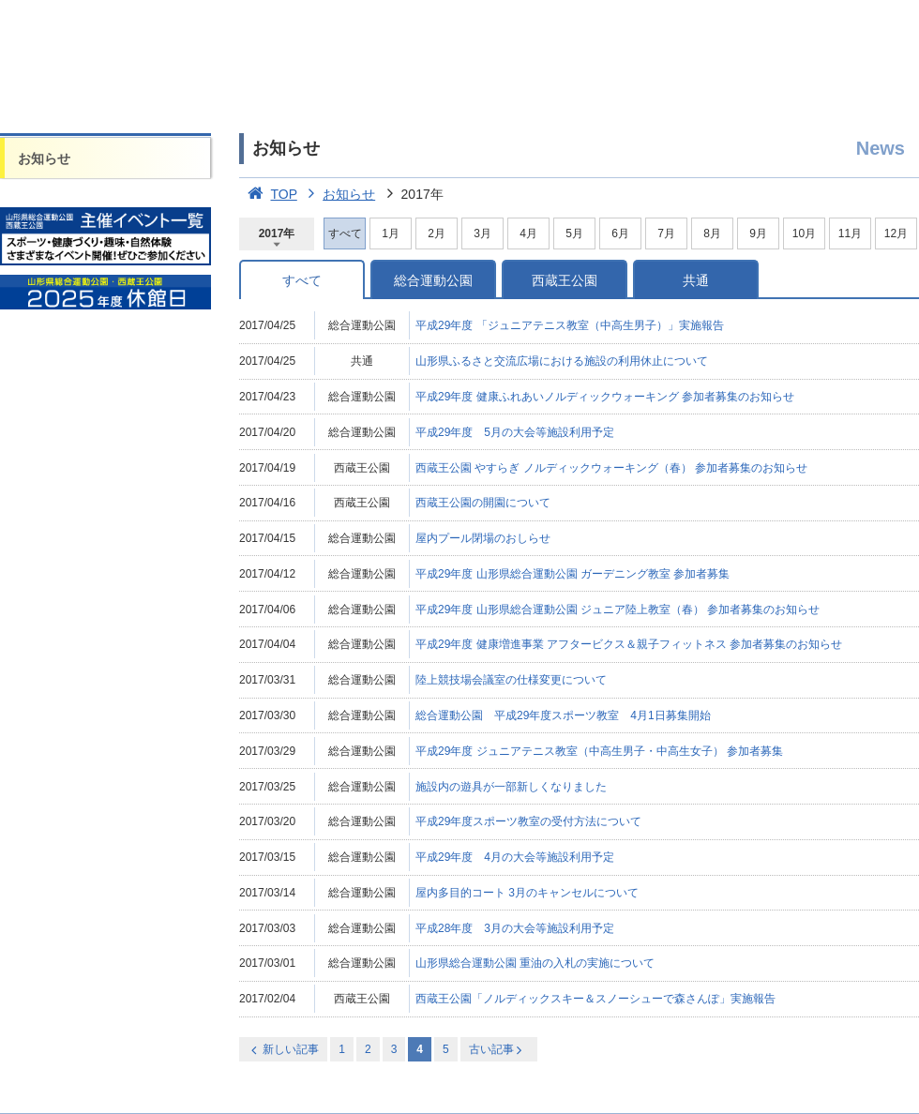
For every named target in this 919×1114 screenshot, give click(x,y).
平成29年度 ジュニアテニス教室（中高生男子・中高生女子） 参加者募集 (599, 751)
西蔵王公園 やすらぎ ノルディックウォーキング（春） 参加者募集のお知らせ (611, 467)
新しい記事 (283, 1050)
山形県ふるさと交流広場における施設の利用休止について (561, 361)
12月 (896, 233)
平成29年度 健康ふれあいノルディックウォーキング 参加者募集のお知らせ (604, 396)
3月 (482, 233)
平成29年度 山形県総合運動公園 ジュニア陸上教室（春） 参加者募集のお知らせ (617, 609)
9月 (758, 233)
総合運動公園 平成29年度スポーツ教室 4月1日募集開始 (563, 715)
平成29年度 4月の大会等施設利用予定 (514, 857)
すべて (302, 280)
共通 (696, 280)
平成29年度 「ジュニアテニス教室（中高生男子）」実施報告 (569, 325)
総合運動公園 (433, 280)
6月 (620, 233)
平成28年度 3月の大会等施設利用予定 (514, 928)
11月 (850, 233)
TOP (268, 194)
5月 (574, 233)
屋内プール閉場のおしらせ (482, 538)
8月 (712, 233)
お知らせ (44, 158)
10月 (804, 233)
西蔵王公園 (564, 280)
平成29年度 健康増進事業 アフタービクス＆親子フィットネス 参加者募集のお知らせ (628, 644)
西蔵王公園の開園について (482, 502)
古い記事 (497, 1050)
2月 (436, 233)
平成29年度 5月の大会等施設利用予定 (514, 432)
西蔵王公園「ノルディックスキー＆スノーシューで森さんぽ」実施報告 (595, 998)
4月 (528, 233)
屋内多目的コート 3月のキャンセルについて (527, 892)
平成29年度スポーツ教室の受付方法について (528, 821)
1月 (390, 233)
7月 (666, 233)
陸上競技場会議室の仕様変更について (511, 679)
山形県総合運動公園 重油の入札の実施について (535, 963)
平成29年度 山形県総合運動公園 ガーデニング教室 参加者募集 (572, 573)
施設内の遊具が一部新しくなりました (511, 786)
